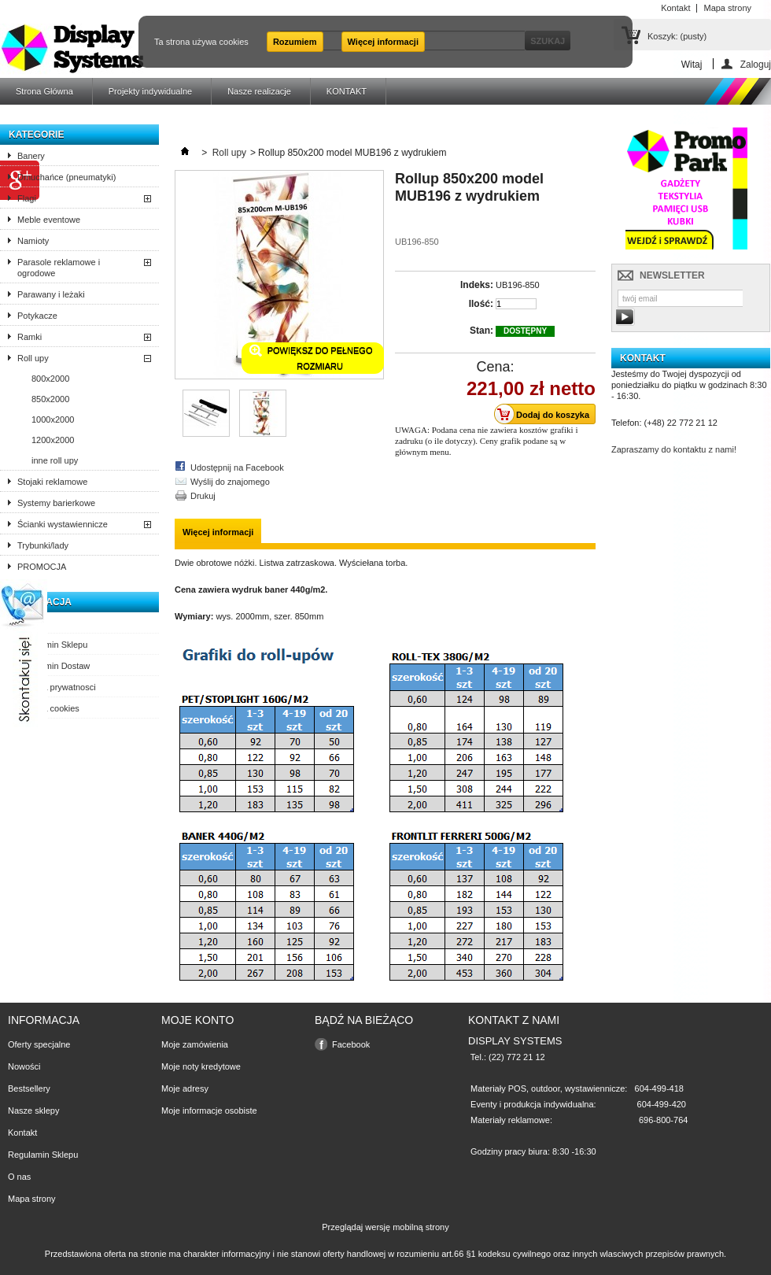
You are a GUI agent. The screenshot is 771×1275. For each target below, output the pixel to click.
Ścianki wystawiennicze (62, 524)
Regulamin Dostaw (53, 666)
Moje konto (197, 1020)
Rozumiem (295, 41)
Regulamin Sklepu (52, 644)
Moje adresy (184, 1088)
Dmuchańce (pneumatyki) (66, 177)
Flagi (26, 198)
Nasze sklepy (33, 1110)
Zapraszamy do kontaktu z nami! (673, 449)
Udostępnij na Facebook (237, 467)
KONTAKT (346, 91)
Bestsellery (29, 1088)
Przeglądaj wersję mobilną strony (385, 1227)
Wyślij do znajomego (230, 481)
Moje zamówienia (194, 1044)
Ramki (29, 337)
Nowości (24, 1066)
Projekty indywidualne (150, 91)
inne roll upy (54, 460)
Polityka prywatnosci (56, 687)
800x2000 (50, 378)
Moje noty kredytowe (201, 1066)
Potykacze (37, 315)
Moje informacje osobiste (209, 1110)
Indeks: (476, 284)
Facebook (351, 1044)
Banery (31, 156)
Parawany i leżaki (51, 294)
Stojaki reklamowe (52, 481)
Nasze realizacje (259, 91)
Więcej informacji (383, 41)
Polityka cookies (48, 708)
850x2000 (50, 399)
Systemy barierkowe (56, 503)
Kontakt (22, 1132)
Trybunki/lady (42, 545)
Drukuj (203, 496)
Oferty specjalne (39, 1044)
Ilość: (481, 303)
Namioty (33, 241)
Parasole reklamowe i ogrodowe (58, 267)
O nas (28, 623)
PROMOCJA (41, 566)
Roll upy (33, 358)
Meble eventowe (48, 219)
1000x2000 (52, 419)
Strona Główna (44, 91)
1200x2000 (52, 440)
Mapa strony (32, 1198)
